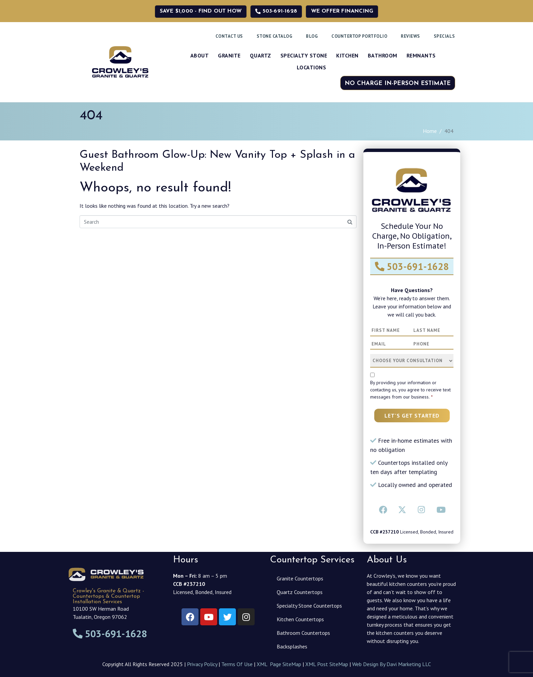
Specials (444, 36)
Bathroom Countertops (303, 632)
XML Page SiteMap (279, 664)
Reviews (410, 36)
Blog (312, 36)
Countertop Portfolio (359, 36)
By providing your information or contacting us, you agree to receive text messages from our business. (410, 389)
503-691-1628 (412, 266)
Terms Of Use (237, 664)
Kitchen (347, 55)
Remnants (421, 55)
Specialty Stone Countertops (309, 605)
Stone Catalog (275, 36)
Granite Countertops (300, 578)
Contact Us (229, 36)
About (199, 55)
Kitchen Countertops (300, 619)
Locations (311, 67)
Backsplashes (292, 646)
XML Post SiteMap (326, 664)
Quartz (260, 55)
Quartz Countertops (300, 592)
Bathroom (382, 55)
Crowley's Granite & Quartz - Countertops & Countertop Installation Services (108, 596)
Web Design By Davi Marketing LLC (391, 664)
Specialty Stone (303, 55)
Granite (229, 55)
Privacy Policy (202, 664)
